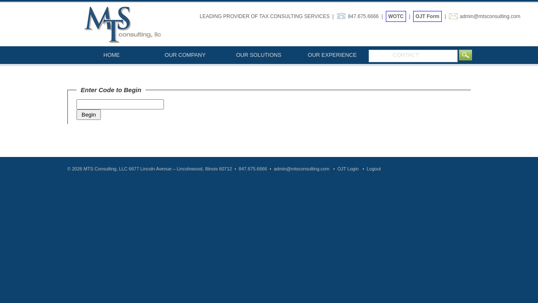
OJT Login (348, 168)
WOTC (396, 16)
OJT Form (428, 16)
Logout (374, 168)
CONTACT (406, 55)
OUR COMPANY (185, 55)
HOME (111, 55)
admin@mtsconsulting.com (490, 16)
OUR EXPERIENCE (332, 55)
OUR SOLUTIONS (259, 55)
